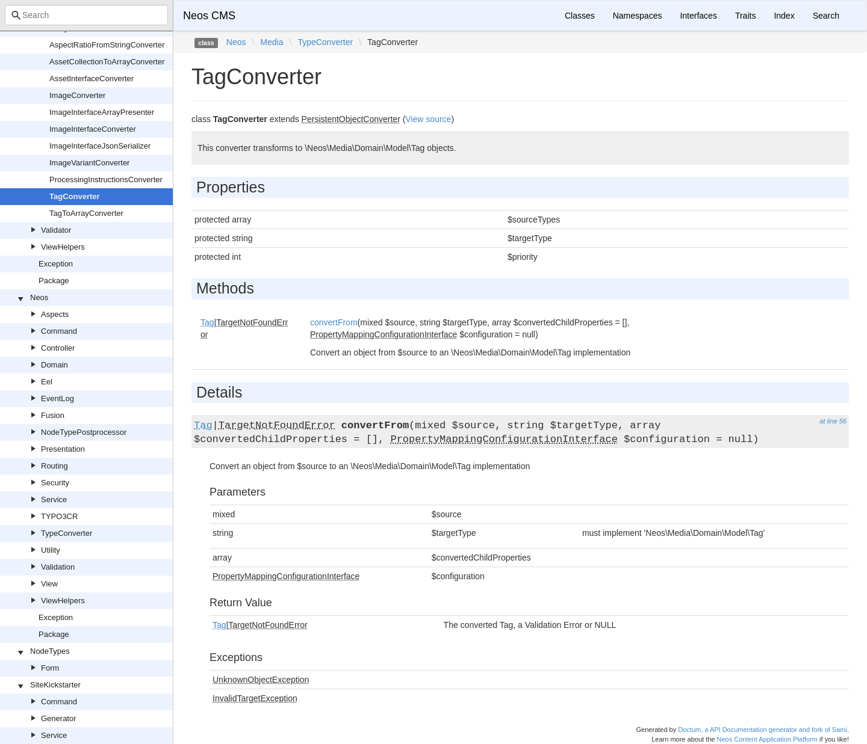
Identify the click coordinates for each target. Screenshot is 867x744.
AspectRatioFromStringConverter (106, 44)
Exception (56, 263)
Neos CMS (209, 16)
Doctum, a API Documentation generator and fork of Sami (762, 729)
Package (54, 280)
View (49, 583)
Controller (58, 347)
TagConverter (74, 196)
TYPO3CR (59, 516)
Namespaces (637, 15)
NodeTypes (50, 651)
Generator (58, 718)
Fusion (52, 415)
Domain (54, 364)
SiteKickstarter (55, 684)
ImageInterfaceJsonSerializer (100, 145)
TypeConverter (66, 533)
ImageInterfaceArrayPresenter (101, 112)
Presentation (63, 448)
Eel (46, 381)
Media (271, 42)
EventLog (57, 398)
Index (784, 15)
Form (50, 667)
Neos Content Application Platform (767, 739)
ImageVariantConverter (89, 162)
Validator (56, 230)
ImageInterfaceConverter (92, 129)
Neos (39, 297)
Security (55, 482)
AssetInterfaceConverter (91, 78)
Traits (745, 15)
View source (428, 119)
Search (826, 15)
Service (54, 499)
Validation (58, 566)
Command (59, 331)
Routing (54, 465)
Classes (580, 15)
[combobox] (86, 15)
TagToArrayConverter (86, 213)
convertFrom (334, 322)
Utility (50, 550)
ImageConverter (77, 95)
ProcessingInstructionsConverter (106, 179)
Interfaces (698, 15)
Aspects (55, 314)
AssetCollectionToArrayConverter (106, 61)
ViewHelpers (63, 246)
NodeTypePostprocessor (83, 432)
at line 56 (833, 421)
